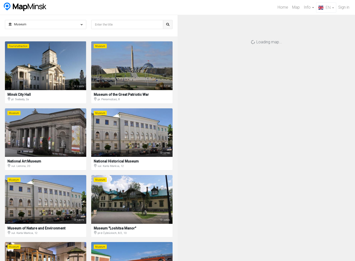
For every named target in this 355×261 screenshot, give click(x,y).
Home (283, 7)
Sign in (343, 7)
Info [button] (309, 7)
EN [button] (326, 7)
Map (296, 7)
